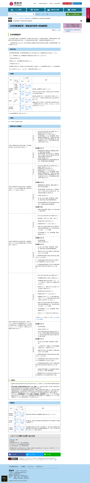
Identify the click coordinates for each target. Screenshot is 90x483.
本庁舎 (21, 442)
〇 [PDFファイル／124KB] (28, 87)
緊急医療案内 (78, 3)
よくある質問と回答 (74, 14)
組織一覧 (22, 18)
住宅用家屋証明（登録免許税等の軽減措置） (23, 20)
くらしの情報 (17, 9)
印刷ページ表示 (57, 30)
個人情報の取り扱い (14, 466)
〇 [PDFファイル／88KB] (22, 421)
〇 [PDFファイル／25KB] (22, 414)
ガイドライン (31, 466)
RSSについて (40, 466)
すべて (38, 14)
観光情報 (36, 9)
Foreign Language (43, 3)
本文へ (35, 3)
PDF (47, 14)
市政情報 (73, 9)
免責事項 (23, 466)
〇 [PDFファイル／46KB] (28, 101)
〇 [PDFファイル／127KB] (28, 94)
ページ (43, 14)
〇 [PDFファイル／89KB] (22, 428)
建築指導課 (27, 18)
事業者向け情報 (55, 9)
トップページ (16, 18)
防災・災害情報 (68, 3)
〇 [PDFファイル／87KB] (28, 108)
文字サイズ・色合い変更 (54, 3)
